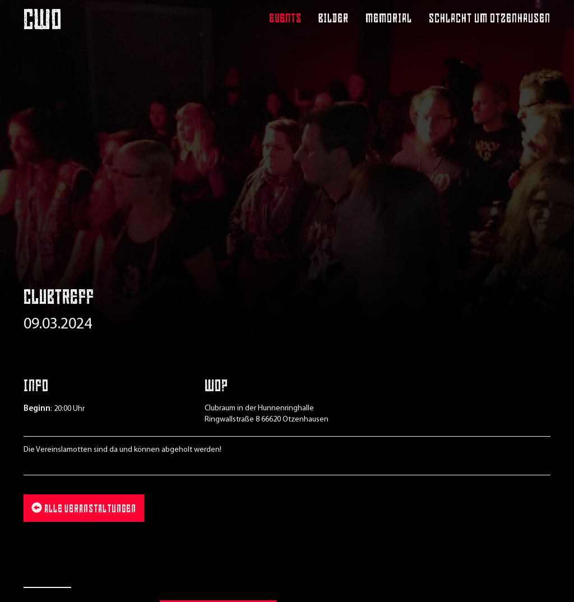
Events (285, 19)
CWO (43, 18)
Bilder (333, 19)
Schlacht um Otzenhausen (489, 19)
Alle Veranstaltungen (83, 509)
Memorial (388, 19)
